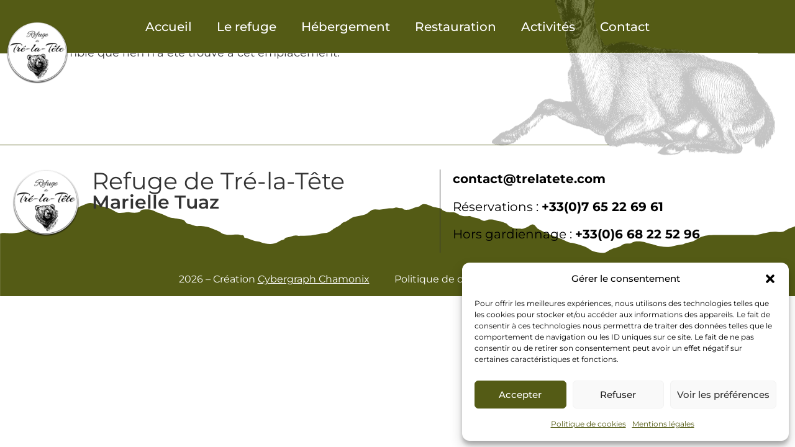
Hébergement (345, 26)
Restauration (455, 26)
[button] (770, 279)
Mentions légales (663, 423)
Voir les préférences (723, 394)
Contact (625, 26)
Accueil (168, 26)
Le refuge (246, 26)
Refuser (618, 394)
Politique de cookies (588, 423)
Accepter (520, 394)
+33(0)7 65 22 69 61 (602, 206)
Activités (548, 26)
